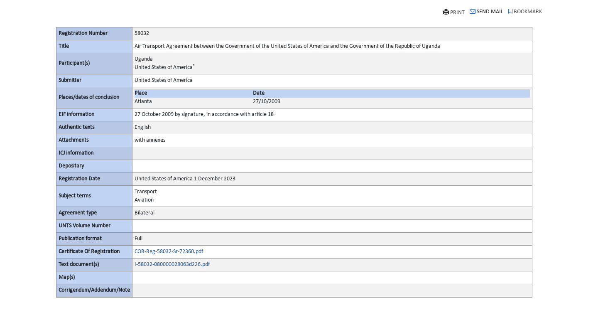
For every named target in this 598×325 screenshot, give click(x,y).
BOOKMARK (525, 11)
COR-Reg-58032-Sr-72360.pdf (169, 252)
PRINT (454, 12)
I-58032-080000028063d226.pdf (172, 264)
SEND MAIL (486, 11)
